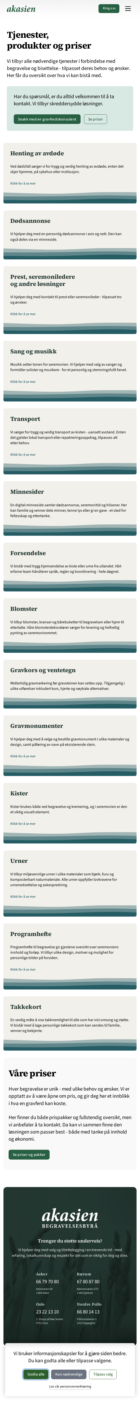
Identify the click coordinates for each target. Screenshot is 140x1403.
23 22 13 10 (47, 1311)
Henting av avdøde (37, 153)
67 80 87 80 (88, 1281)
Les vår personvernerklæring (70, 1386)
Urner (19, 861)
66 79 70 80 (47, 1281)
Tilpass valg (103, 1374)
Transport (25, 419)
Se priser (95, 119)
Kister (19, 793)
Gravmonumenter (36, 726)
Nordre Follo (89, 1304)
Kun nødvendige (69, 1374)
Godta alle (36, 1374)
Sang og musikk (33, 351)
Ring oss (109, 8)
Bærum (84, 1274)
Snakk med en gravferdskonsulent (47, 119)
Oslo (40, 1304)
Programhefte (30, 934)
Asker (41, 1274)
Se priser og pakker (29, 1154)
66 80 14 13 (88, 1311)
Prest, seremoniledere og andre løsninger (42, 280)
